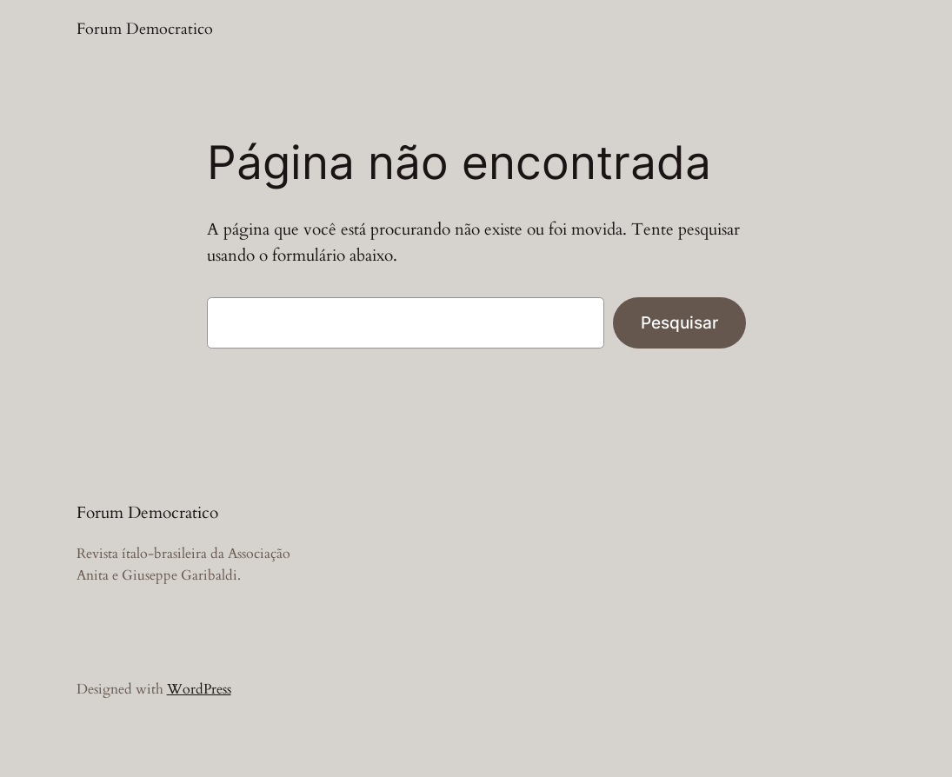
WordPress (199, 689)
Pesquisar (679, 322)
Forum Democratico (145, 29)
